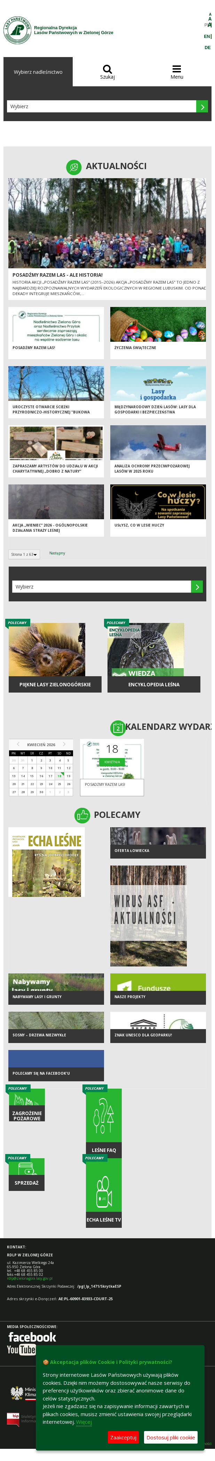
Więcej (84, 1421)
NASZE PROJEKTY (129, 996)
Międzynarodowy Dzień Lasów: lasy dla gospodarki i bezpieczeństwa (155, 409)
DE (207, 47)
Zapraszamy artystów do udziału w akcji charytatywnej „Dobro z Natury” (55, 469)
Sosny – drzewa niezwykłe (39, 1035)
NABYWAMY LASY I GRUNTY (37, 996)
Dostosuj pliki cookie (170, 1437)
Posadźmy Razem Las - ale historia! (58, 275)
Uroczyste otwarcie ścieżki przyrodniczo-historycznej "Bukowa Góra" (51, 411)
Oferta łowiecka (131, 850)
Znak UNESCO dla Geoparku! (143, 1035)
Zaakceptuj (123, 1437)
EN (207, 36)
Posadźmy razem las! (34, 347)
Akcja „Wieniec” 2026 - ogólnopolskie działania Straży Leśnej (50, 528)
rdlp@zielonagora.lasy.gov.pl (30, 1278)
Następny (57, 553)
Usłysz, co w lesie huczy (139, 525)
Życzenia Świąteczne (135, 347)
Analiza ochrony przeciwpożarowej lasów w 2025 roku (152, 469)
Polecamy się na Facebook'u (41, 1073)
